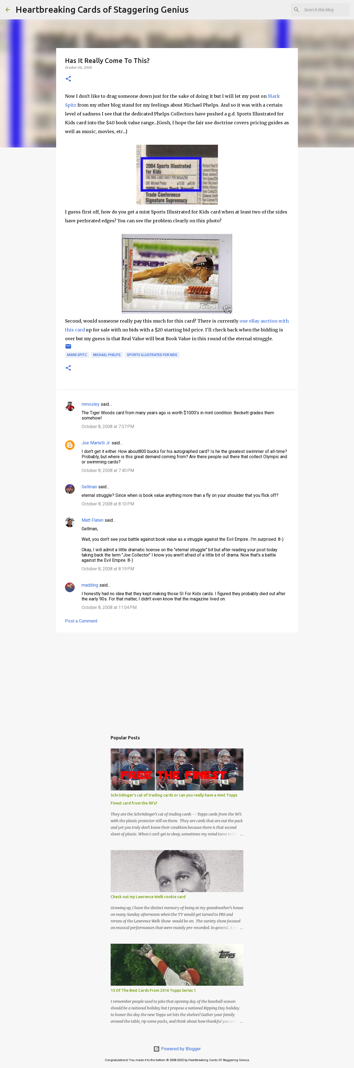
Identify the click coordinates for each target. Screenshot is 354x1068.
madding (90, 585)
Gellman (89, 486)
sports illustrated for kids (152, 355)
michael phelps (107, 355)
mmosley (91, 404)
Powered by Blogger (177, 1048)
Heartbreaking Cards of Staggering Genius (102, 9)
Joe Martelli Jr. (96, 442)
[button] (68, 79)
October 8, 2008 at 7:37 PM (108, 426)
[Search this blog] (320, 9)
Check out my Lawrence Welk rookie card (148, 897)
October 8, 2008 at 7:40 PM (108, 470)
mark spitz (77, 355)
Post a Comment (81, 621)
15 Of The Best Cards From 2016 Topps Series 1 (153, 990)
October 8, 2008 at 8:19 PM (108, 568)
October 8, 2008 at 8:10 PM (108, 504)
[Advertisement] (177, 679)
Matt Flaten (92, 520)
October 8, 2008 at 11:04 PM (109, 607)
